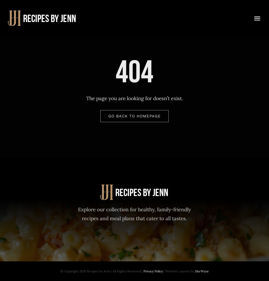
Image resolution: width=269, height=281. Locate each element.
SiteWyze (202, 271)
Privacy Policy (153, 271)
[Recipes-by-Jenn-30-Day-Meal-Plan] (42, 13)
